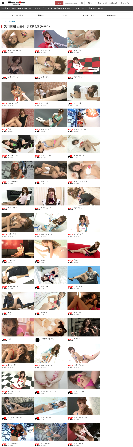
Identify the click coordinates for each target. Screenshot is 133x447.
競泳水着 (110, 233)
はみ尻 (43, 207)
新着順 (41, 15)
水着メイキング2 (112, 390)
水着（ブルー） (112, 312)
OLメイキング (45, 233)
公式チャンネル (87, 15)
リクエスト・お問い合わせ (108, 3)
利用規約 (39, 435)
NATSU (75, 262)
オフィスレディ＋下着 (15, 312)
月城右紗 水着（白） (81, 260)
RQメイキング (46, 50)
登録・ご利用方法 (64, 435)
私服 (42, 103)
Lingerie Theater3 (47, 364)
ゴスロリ (110, 260)
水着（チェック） (80, 286)
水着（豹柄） (45, 181)
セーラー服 (12, 233)
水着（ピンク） (46, 129)
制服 (75, 233)
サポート (92, 3)
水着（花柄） (78, 50)
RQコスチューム (46, 77)
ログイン (126, 3)
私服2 (76, 207)
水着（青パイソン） (15, 338)
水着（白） (12, 155)
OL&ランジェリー (14, 207)
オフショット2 (112, 155)
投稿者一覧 (111, 15)
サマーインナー (112, 364)
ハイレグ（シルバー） (81, 312)
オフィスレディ (112, 77)
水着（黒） (12, 260)
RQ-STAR (10, 53)
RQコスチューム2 (113, 103)
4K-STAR (109, 53)
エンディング (111, 181)
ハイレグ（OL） (112, 416)
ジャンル (64, 15)
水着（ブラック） (113, 50)
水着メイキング (79, 416)
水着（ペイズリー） (15, 50)
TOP (32, 435)
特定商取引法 (51, 435)
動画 (59, 3)
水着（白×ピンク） (48, 155)
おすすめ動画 (17, 15)
